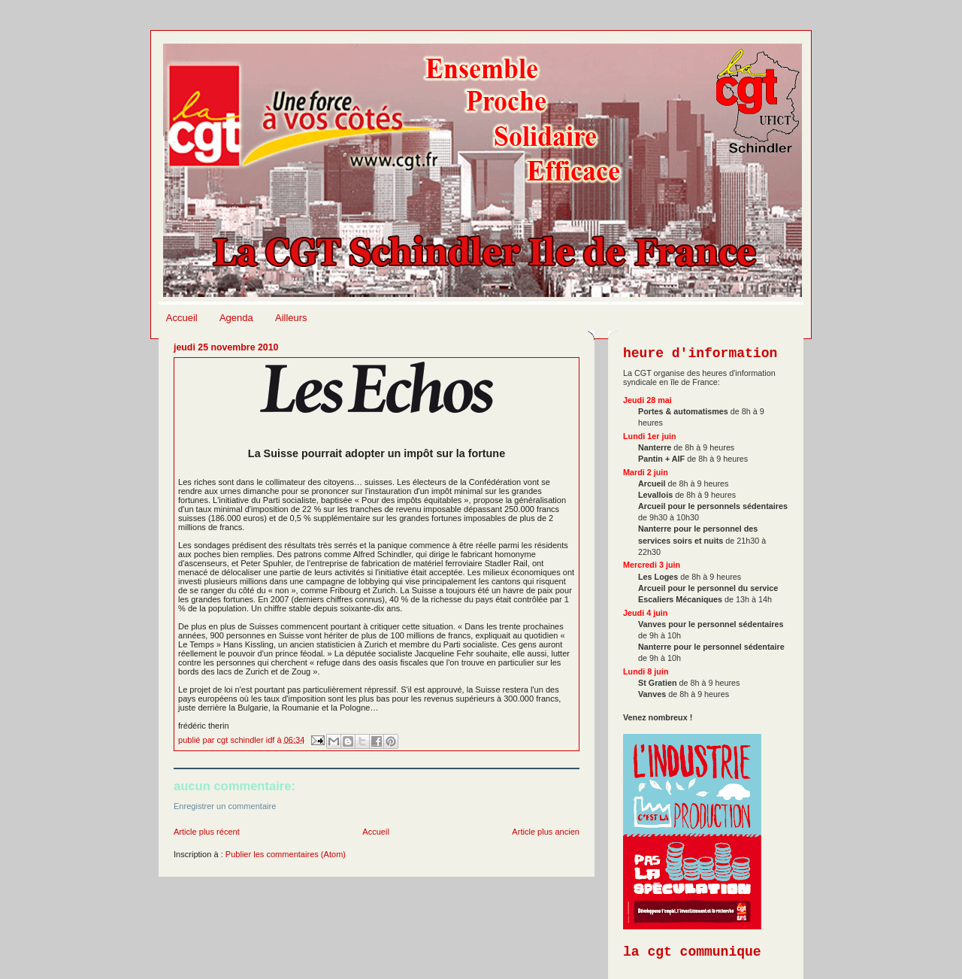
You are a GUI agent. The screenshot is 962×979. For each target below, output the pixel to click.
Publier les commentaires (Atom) (285, 854)
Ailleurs (291, 317)
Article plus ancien (545, 831)
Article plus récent (207, 831)
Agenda (236, 317)
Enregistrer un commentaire (225, 806)
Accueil (182, 317)
